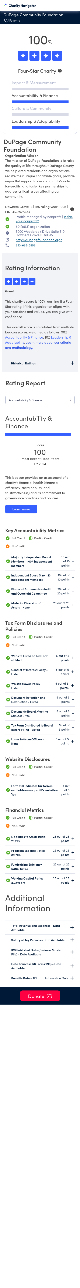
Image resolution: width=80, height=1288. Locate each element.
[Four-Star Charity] (40, 70)
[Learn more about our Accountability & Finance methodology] (21, 509)
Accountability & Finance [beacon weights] (24, 337)
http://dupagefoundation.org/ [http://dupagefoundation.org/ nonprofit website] (39, 239)
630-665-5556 (25, 245)
